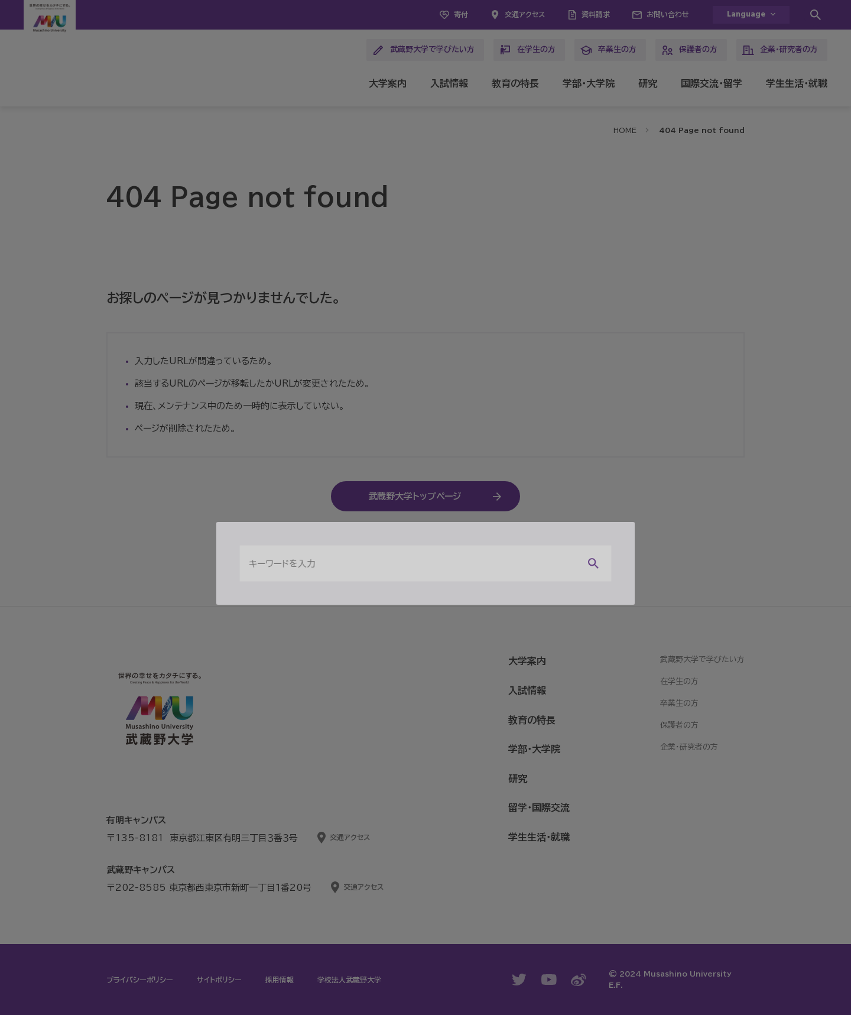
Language (746, 14)
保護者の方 (689, 50)
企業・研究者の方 (780, 50)
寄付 (461, 14)
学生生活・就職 (796, 83)
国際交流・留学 (711, 83)
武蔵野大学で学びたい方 (423, 50)
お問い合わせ (668, 14)
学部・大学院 (589, 83)
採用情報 (279, 979)
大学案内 (388, 83)
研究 (647, 83)
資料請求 (596, 14)
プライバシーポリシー (139, 979)
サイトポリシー (219, 979)
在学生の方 (527, 50)
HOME (624, 130)
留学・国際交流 (539, 807)
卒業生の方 (608, 50)
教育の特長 (515, 83)
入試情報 (449, 83)
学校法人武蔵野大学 (349, 979)
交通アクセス (525, 14)
